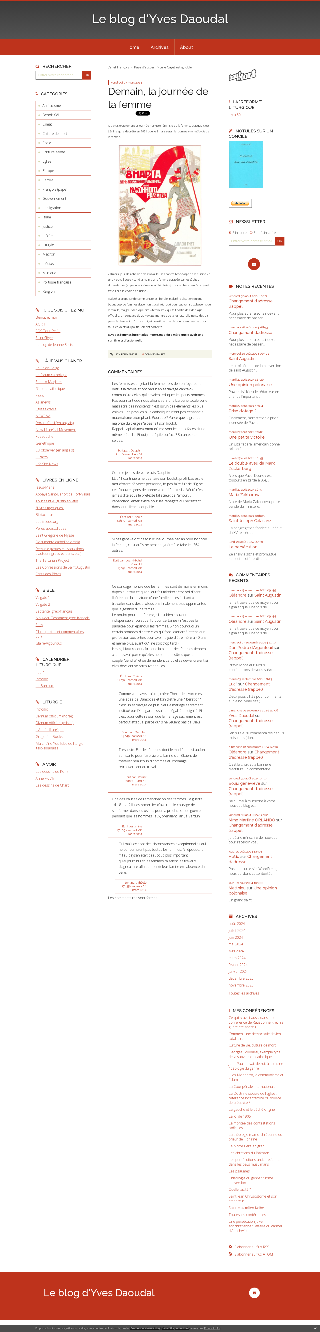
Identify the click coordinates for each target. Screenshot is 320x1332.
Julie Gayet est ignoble (176, 67)
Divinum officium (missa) (55, 722)
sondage (130, 316)
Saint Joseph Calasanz (250, 520)
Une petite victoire (247, 437)
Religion (48, 291)
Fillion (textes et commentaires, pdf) (60, 634)
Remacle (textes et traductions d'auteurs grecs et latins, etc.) (60, 551)
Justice (47, 226)
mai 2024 (236, 944)
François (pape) (54, 189)
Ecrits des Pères (48, 573)
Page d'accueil (144, 67)
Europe (48, 170)
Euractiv (42, 457)
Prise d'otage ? (242, 411)
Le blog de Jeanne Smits (54, 344)
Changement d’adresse (250, 332)
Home (132, 47)
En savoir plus (212, 1328)
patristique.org (47, 521)
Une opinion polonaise (250, 384)
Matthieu (237, 888)
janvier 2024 (238, 971)
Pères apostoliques (51, 528)
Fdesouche (44, 436)
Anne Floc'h (45, 778)
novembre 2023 (241, 985)
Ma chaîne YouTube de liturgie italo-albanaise (59, 746)
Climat (47, 124)
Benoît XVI (50, 114)
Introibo (42, 679)
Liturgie (48, 244)
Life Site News (47, 463)
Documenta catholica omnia (58, 541)
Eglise (46, 161)
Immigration (51, 207)
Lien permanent (123, 354)
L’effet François (118, 67)
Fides (40, 395)
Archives (160, 47)
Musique (49, 272)
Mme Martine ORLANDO (252, 820)
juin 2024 (236, 937)
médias (48, 263)
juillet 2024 (237, 930)
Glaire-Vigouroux (49, 643)
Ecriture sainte (53, 152)
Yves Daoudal (241, 715)
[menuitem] (133, 47)
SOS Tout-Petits (48, 330)
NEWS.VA (43, 415)
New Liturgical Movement (56, 429)
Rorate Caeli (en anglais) (55, 422)
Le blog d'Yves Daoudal (160, 19)
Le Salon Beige (47, 367)
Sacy (39, 624)
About (186, 47)
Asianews (43, 402)
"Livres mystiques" (50, 507)
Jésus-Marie (45, 487)
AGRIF (41, 324)
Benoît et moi (46, 317)
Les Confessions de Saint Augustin (63, 567)
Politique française (57, 282)
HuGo (234, 856)
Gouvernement (54, 198)
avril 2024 (236, 951)
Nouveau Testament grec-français (63, 617)
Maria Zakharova (244, 494)
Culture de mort (54, 133)
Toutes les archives (244, 993)
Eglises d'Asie (46, 409)
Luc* (233, 684)
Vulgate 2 (43, 604)
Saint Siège (44, 337)
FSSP (40, 672)
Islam (46, 217)
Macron (48, 254)
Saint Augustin (242, 358)
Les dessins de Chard (53, 785)
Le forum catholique (51, 374)
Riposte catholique (50, 388)
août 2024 (237, 923)
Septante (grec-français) (55, 611)
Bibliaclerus (45, 514)
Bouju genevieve (244, 783)
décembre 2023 (241, 978)
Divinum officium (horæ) (54, 716)
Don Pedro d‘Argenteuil (251, 647)
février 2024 (238, 965)
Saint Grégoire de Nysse (55, 535)
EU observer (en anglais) (55, 450)
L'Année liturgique (50, 729)
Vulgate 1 (43, 597)
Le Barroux (45, 685)
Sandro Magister (49, 381)
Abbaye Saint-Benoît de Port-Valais (63, 494)
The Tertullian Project (52, 560)
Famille (47, 180)
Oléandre (237, 595)
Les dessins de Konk (52, 771)
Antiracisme (51, 105)
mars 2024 (237, 958)
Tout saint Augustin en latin (57, 501)
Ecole (46, 142)
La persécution (243, 547)
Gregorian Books (49, 736)
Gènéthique (45, 443)
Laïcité (47, 235)
